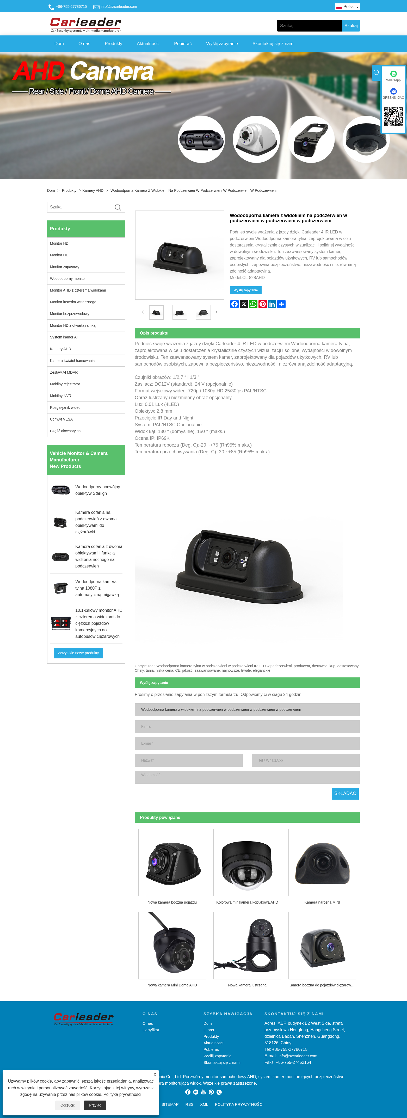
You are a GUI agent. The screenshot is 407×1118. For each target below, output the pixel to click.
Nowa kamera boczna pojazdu (172, 902)
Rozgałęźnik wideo (65, 407)
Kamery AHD (92, 190)
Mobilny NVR (60, 396)
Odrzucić (67, 1105)
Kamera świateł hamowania (72, 361)
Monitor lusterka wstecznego (73, 302)
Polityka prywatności (122, 1094)
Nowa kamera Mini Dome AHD (172, 985)
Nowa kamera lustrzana (247, 985)
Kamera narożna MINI (322, 902)
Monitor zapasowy (64, 267)
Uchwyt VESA (61, 419)
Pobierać (183, 43)
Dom (59, 43)
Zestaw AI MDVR (64, 372)
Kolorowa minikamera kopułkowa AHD (247, 902)
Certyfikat (151, 1029)
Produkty (113, 43)
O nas (84, 43)
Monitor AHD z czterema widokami (78, 290)
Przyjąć (95, 1105)
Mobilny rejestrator (65, 384)
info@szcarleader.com (119, 6)
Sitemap (170, 1104)
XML (204, 1104)
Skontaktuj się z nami (273, 43)
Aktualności (148, 43)
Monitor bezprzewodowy (69, 314)
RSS (190, 1104)
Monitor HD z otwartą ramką (72, 325)
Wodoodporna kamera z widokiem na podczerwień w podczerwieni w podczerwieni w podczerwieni (193, 190)
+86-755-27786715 (71, 6)
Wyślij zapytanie (222, 43)
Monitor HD (59, 243)
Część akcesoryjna (65, 431)
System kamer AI (64, 337)
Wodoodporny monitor (68, 278)
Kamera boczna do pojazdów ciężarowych (322, 985)
